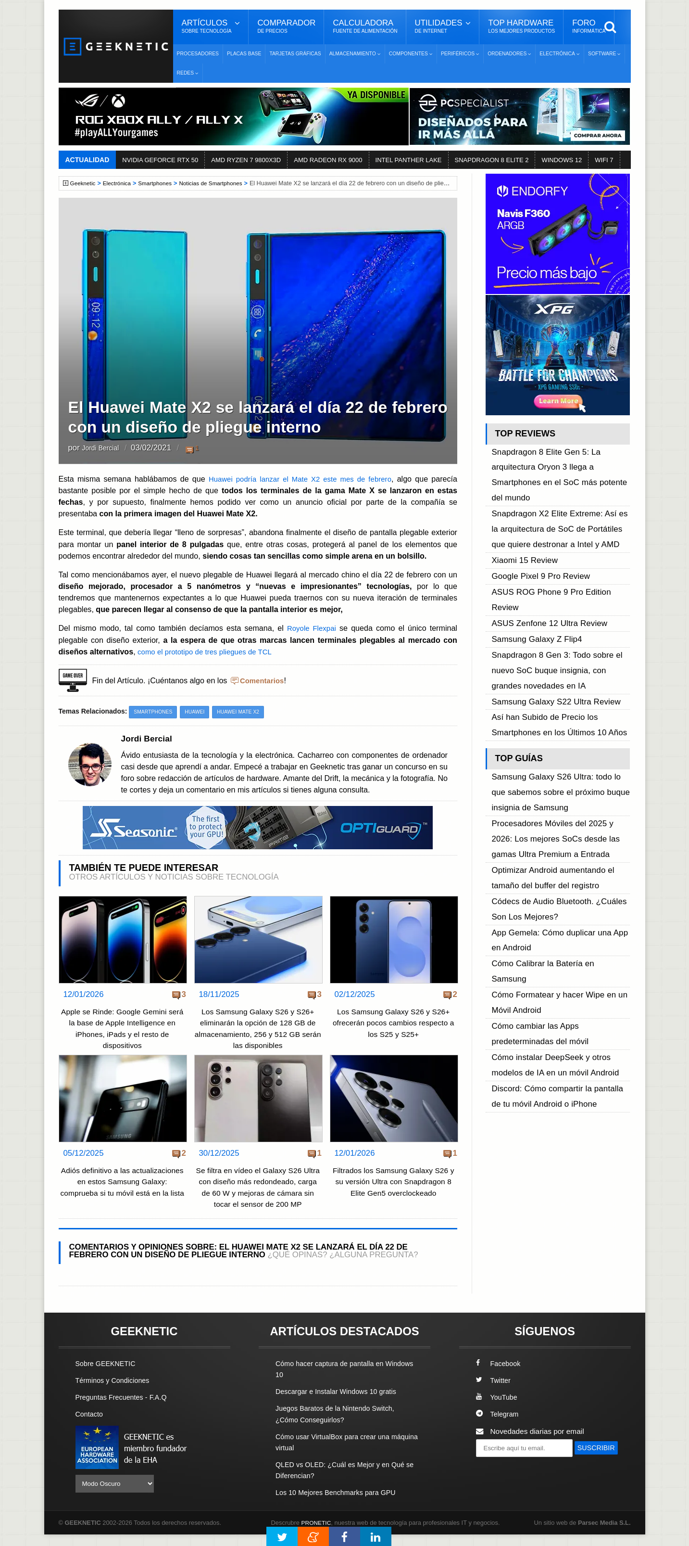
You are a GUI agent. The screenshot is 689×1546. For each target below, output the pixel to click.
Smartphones (160, 183)
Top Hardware (521, 26)
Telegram (498, 1426)
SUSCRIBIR (499, 1477)
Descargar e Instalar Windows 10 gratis (340, 1403)
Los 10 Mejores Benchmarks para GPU (340, 1504)
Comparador (286, 26)
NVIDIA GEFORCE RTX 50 (160, 160)
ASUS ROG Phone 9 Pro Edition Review (558, 536)
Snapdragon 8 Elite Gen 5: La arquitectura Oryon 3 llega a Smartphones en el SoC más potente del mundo (560, 460)
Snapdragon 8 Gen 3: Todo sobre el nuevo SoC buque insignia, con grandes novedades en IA (557, 580)
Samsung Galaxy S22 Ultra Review (549, 602)
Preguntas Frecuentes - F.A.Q (124, 1409)
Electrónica (120, 183)
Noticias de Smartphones (220, 183)
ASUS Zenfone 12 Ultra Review (543, 547)
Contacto (90, 1426)
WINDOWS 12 (561, 160)
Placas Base (244, 53)
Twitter (494, 1392)
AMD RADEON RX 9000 (328, 160)
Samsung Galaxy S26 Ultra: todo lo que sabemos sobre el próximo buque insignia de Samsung (559, 673)
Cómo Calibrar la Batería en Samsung (553, 792)
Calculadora (365, 26)
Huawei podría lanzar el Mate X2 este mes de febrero (298, 478)
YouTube (497, 1409)
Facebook (499, 1375)
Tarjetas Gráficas (295, 53)
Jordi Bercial (104, 448)
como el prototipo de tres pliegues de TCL (209, 651)
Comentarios (263, 680)
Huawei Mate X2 (244, 712)
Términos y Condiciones (115, 1392)
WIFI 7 (604, 160)
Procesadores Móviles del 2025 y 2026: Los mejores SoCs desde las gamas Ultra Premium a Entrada (559, 705)
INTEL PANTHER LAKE (409, 160)
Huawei (198, 712)
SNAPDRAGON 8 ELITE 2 (492, 160)
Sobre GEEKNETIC (107, 1375)
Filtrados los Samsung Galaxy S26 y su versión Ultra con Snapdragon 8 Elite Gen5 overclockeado (393, 1182)
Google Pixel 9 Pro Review (535, 525)
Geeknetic (84, 183)
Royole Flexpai (311, 628)
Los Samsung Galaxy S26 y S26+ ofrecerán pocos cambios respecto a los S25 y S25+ (393, 1023)
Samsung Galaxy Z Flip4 (532, 558)
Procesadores (198, 53)
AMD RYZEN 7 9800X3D (246, 160)
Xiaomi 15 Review (521, 514)
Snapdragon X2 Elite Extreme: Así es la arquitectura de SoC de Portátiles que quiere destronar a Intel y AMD (556, 492)
